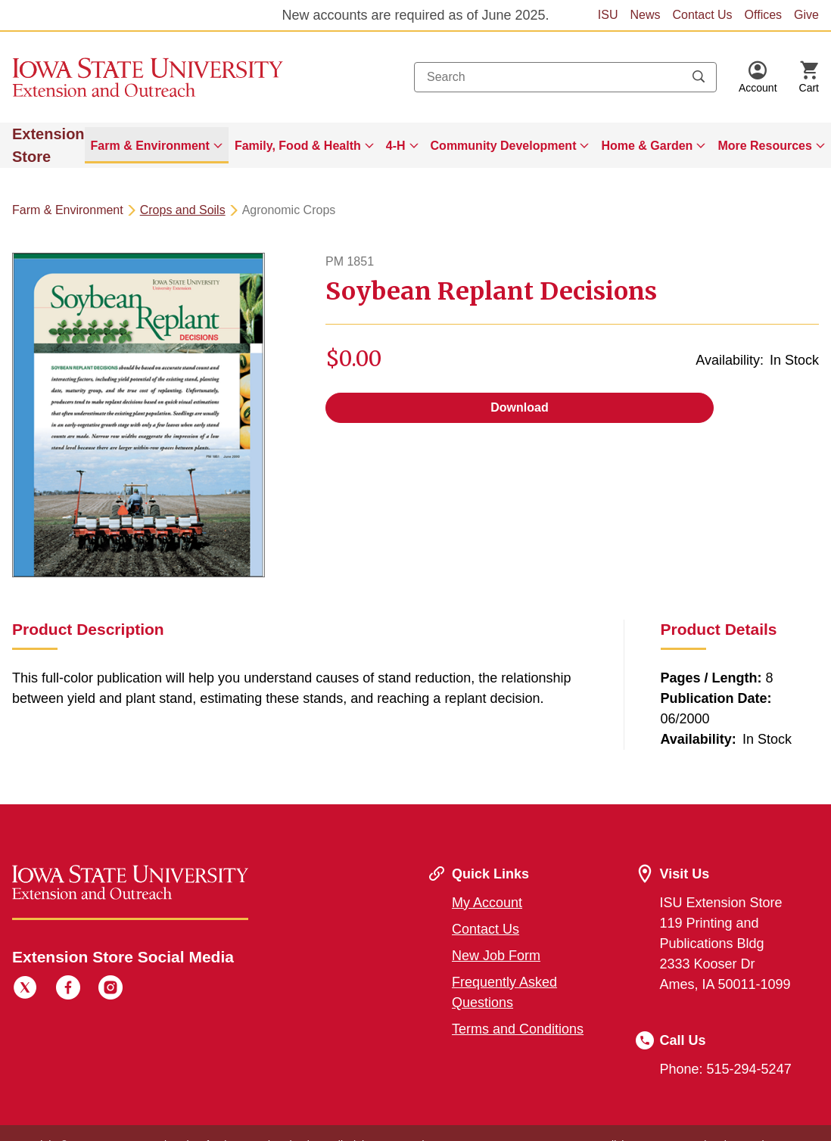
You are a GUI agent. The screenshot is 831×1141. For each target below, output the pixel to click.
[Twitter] (25, 989)
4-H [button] (396, 145)
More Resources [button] (764, 145)
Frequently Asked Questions (504, 992)
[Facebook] (68, 989)
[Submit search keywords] (698, 77)
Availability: (730, 360)
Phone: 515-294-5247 (726, 1069)
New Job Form (496, 955)
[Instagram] (110, 989)
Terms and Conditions (518, 1029)
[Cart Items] (809, 77)
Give (806, 14)
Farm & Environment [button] (150, 145)
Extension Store (48, 145)
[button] (758, 77)
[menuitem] (157, 145)
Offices (764, 14)
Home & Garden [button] (646, 145)
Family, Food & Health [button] (298, 145)
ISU (608, 14)
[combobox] (565, 77)
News (645, 14)
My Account (487, 902)
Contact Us (702, 14)
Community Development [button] (504, 145)
